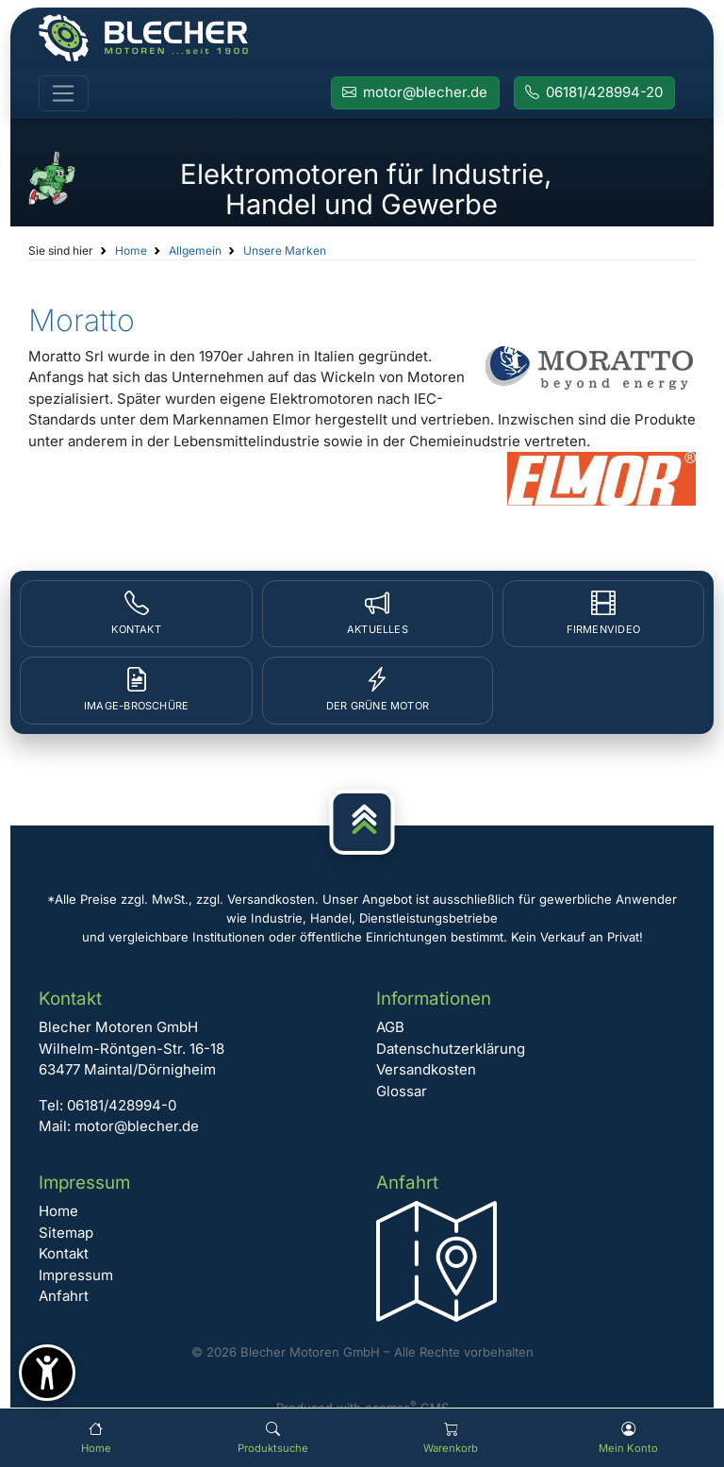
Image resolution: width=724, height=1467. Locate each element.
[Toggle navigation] (64, 93)
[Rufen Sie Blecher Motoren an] (594, 93)
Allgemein (195, 250)
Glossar (401, 1091)
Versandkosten (426, 1069)
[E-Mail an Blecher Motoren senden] (415, 93)
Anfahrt (64, 1296)
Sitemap (66, 1233)
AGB (390, 1027)
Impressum (76, 1275)
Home (131, 250)
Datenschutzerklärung (450, 1049)
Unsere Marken (284, 250)
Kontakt (64, 1253)
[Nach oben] (362, 822)
